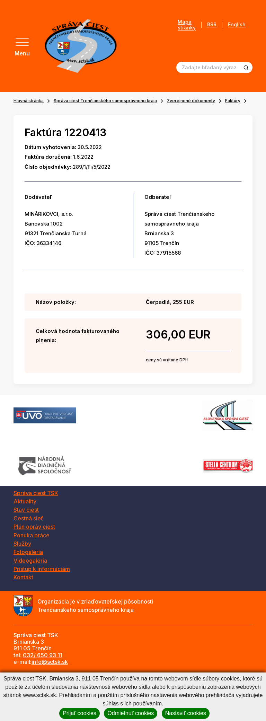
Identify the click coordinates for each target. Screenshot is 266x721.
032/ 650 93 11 (42, 655)
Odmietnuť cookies (130, 713)
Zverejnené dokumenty (191, 100)
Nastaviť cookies (185, 713)
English (237, 25)
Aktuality (25, 501)
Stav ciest (26, 509)
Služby (22, 543)
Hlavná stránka (29, 100)
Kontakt (23, 577)
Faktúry (232, 100)
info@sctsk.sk (50, 661)
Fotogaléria (28, 551)
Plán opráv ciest (34, 526)
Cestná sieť (28, 518)
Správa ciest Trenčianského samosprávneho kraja (105, 100)
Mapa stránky (187, 24)
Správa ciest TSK (36, 493)
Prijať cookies (79, 713)
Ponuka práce (32, 535)
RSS (211, 25)
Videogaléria (30, 560)
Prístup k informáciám (42, 568)
